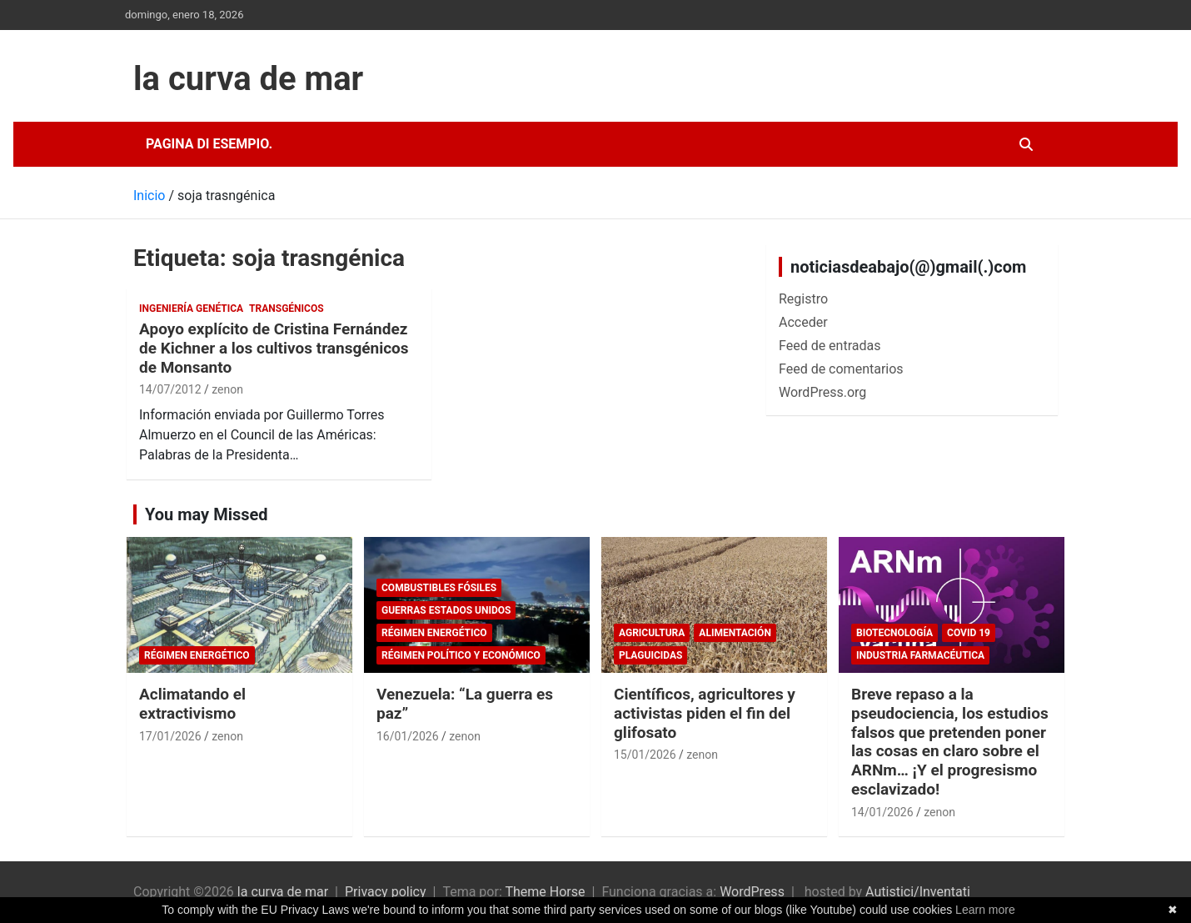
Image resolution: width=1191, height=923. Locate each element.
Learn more (985, 909)
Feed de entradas (829, 346)
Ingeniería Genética (191, 308)
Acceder (803, 322)
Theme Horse (545, 892)
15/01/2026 (645, 754)
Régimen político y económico (461, 655)
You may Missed (206, 514)
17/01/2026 (170, 736)
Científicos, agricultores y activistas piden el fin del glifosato (704, 713)
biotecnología (894, 633)
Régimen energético (197, 655)
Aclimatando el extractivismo (192, 704)
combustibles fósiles (438, 588)
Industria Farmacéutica (920, 655)
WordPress (752, 892)
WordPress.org (822, 392)
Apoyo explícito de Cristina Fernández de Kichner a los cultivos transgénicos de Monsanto (274, 348)
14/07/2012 (170, 389)
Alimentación (735, 633)
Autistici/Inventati (917, 892)
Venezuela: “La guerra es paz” (464, 704)
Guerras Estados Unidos (446, 610)
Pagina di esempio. (209, 144)
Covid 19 (968, 633)
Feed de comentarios (841, 369)
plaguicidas (650, 655)
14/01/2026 (882, 812)
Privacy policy (385, 892)
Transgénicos (286, 308)
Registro (803, 299)
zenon (227, 389)
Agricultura (652, 633)
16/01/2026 (407, 736)
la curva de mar (248, 78)
